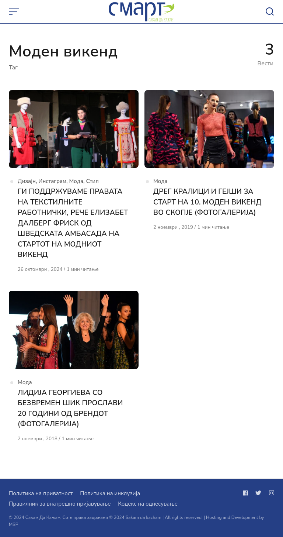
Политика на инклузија (110, 493)
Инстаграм (52, 181)
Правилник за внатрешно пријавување (60, 503)
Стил (92, 181)
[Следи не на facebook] (247, 493)
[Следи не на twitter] (258, 493)
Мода (76, 181)
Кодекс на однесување (148, 503)
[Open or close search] (270, 12)
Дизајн (27, 181)
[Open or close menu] (15, 12)
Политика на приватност (41, 493)
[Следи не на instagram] (270, 493)
